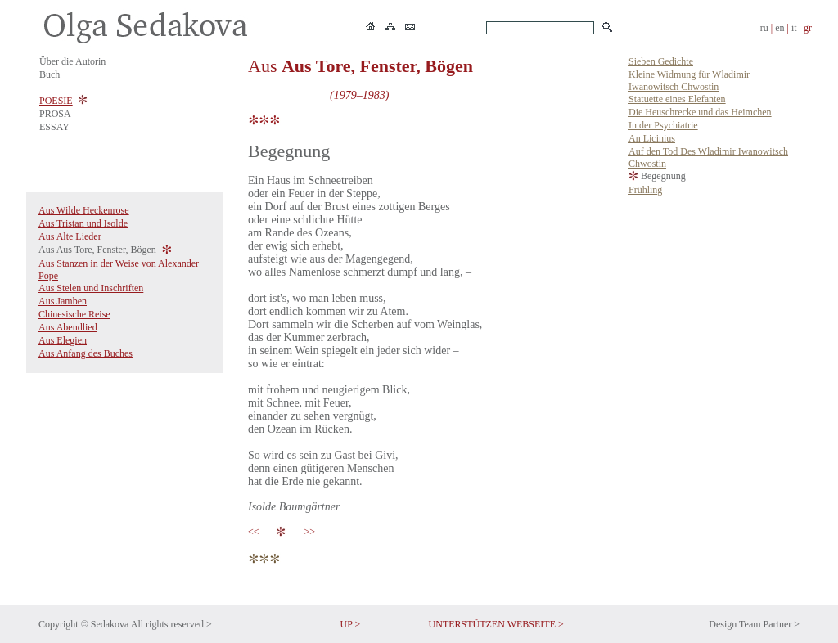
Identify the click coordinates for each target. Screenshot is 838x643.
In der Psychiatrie (663, 125)
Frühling (645, 190)
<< (256, 531)
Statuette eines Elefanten (677, 99)
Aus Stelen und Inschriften (90, 288)
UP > (350, 624)
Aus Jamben (62, 301)
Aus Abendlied (67, 327)
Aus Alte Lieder (69, 236)
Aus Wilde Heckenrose (83, 210)
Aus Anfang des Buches (85, 353)
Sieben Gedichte (660, 61)
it (794, 28)
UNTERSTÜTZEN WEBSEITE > (496, 624)
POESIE (56, 100)
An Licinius (651, 138)
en (779, 28)
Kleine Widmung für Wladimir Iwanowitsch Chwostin (689, 80)
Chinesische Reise (74, 314)
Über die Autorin (72, 61)
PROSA (55, 113)
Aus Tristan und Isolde (83, 223)
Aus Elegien (62, 340)
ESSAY (54, 127)
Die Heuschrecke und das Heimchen (700, 112)
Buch (49, 74)
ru (764, 28)
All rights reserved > (171, 624)
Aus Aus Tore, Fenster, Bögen (97, 249)
